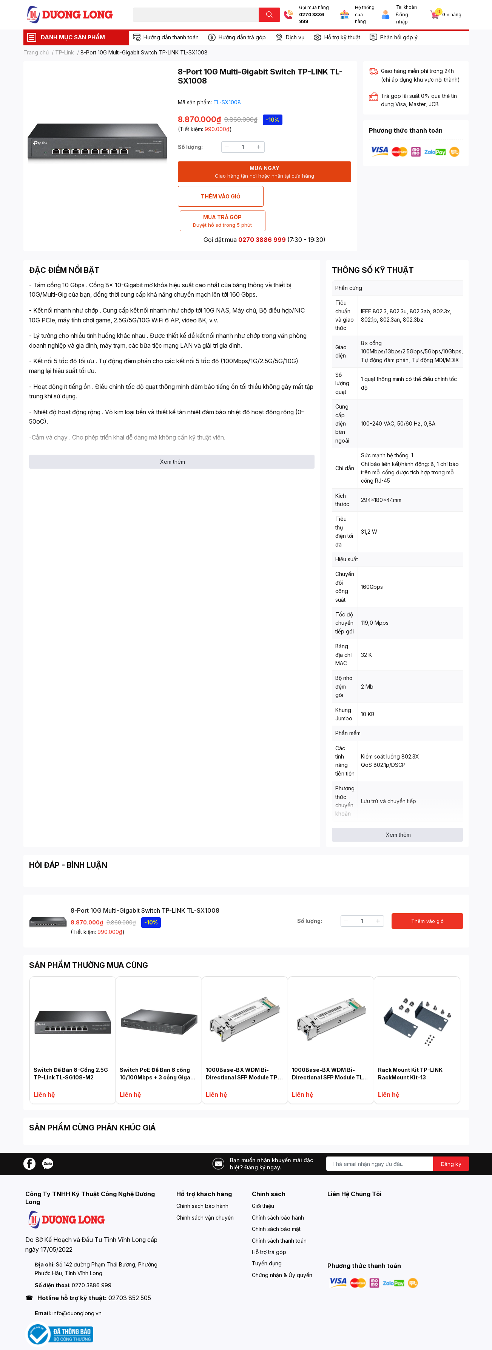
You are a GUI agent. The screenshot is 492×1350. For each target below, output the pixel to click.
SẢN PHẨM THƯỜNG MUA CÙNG (88, 940)
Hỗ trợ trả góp (269, 1227)
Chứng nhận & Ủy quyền (282, 1250)
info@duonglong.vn (77, 1288)
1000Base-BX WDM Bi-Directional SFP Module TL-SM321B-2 (328, 1052)
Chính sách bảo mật (276, 1204)
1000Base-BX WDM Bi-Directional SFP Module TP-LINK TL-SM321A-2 (243, 1052)
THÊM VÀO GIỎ (220, 196)
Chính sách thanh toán (279, 1216)
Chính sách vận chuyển (205, 1193)
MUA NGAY (264, 172)
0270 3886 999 (311, 18)
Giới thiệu (263, 1181)
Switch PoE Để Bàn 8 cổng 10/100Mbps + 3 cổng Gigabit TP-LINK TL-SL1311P (158, 1052)
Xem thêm (172, 437)
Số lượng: (190, 147)
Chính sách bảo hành (202, 1181)
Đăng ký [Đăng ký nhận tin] (451, 1139)
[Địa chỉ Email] (397, 1139)
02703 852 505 (129, 1273)
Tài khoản (406, 7)
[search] (269, 15)
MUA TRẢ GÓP (308, 196)
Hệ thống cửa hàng (365, 14)
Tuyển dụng (267, 1238)
